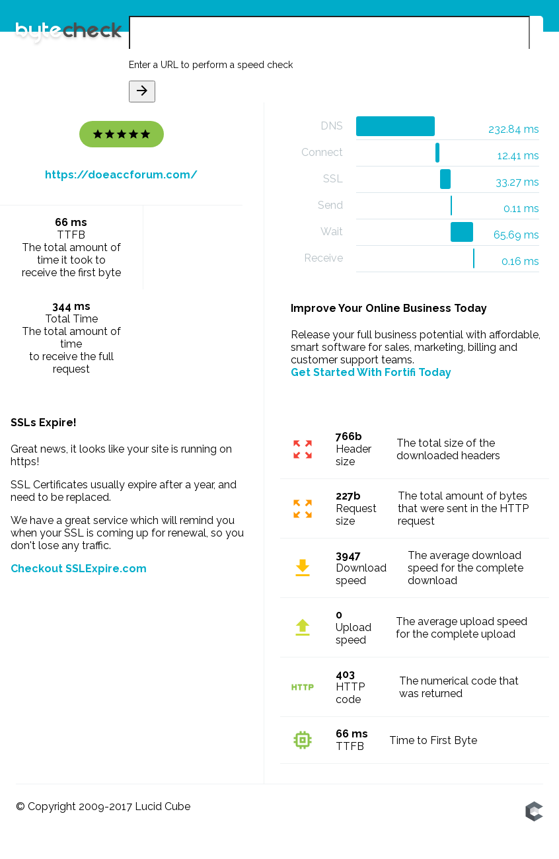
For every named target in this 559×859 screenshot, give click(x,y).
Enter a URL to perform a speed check (211, 64)
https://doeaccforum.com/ (121, 174)
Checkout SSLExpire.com (79, 568)
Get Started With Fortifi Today (371, 372)
